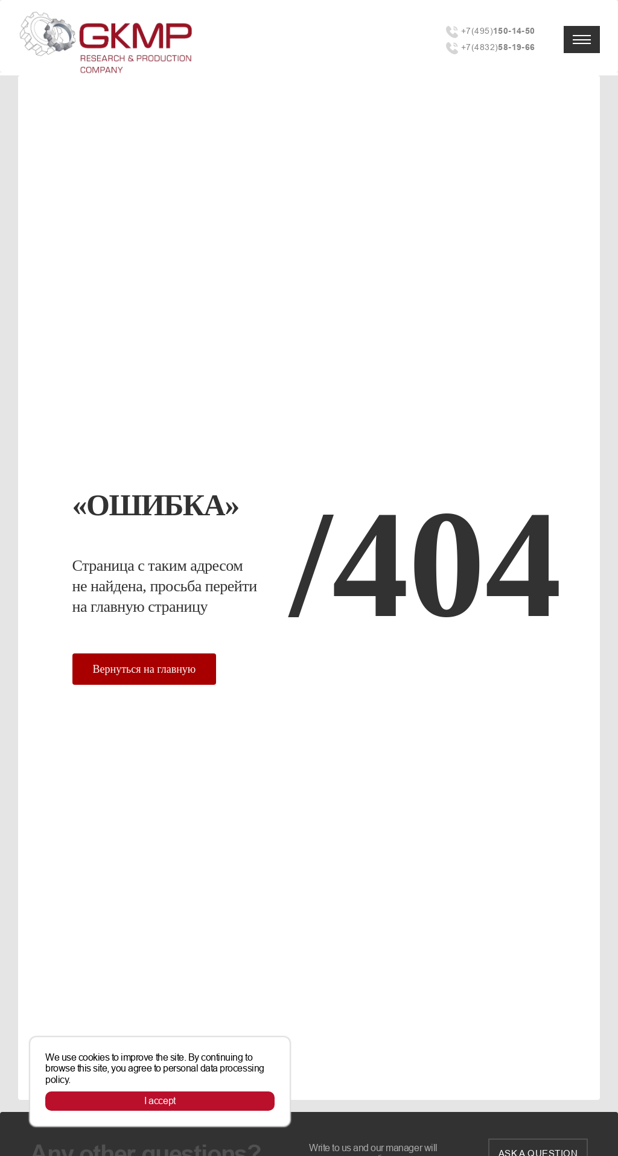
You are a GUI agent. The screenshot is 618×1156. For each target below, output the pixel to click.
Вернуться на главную (144, 669)
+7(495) (498, 31)
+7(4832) (498, 47)
